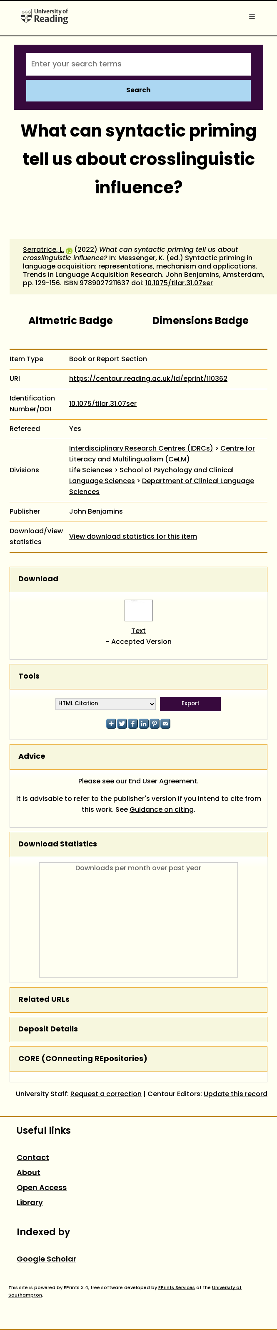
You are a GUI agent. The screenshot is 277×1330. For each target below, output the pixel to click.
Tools (29, 676)
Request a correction (106, 1094)
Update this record (235, 1094)
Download (38, 579)
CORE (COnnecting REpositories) (82, 1059)
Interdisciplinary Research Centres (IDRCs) (141, 448)
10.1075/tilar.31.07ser (179, 283)
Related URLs (44, 999)
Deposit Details (48, 1029)
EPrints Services (176, 1288)
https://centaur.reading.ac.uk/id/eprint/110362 (148, 379)
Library (30, 1203)
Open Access (42, 1188)
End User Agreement (163, 781)
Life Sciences (90, 470)
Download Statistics (57, 844)
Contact (33, 1158)
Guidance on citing (162, 810)
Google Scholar (46, 1259)
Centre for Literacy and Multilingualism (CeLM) (162, 454)
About (28, 1173)
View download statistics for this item (133, 537)
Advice (31, 756)
